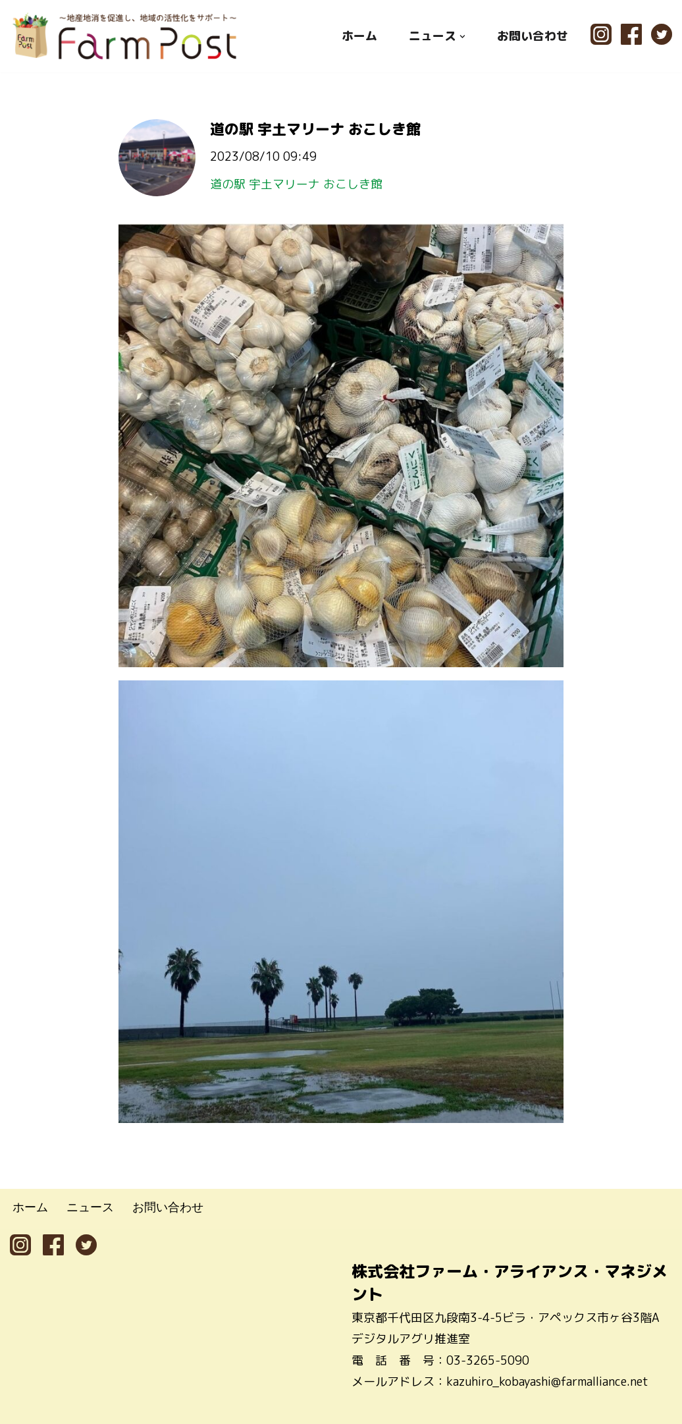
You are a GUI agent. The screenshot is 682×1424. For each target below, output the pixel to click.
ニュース (90, 1206)
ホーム (359, 36)
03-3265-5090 (487, 1360)
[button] (462, 36)
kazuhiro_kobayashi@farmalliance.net (547, 1381)
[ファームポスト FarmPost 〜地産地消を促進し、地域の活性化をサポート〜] (125, 36)
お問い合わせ (532, 36)
